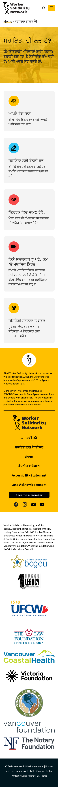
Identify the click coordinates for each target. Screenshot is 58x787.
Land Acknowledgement (29, 484)
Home (8, 21)
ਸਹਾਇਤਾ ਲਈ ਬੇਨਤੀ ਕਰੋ (29, 447)
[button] (51, 8)
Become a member (29, 494)
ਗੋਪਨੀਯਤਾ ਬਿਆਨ (29, 466)
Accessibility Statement (29, 475)
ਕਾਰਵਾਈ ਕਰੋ (29, 438)
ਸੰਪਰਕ (29, 456)
